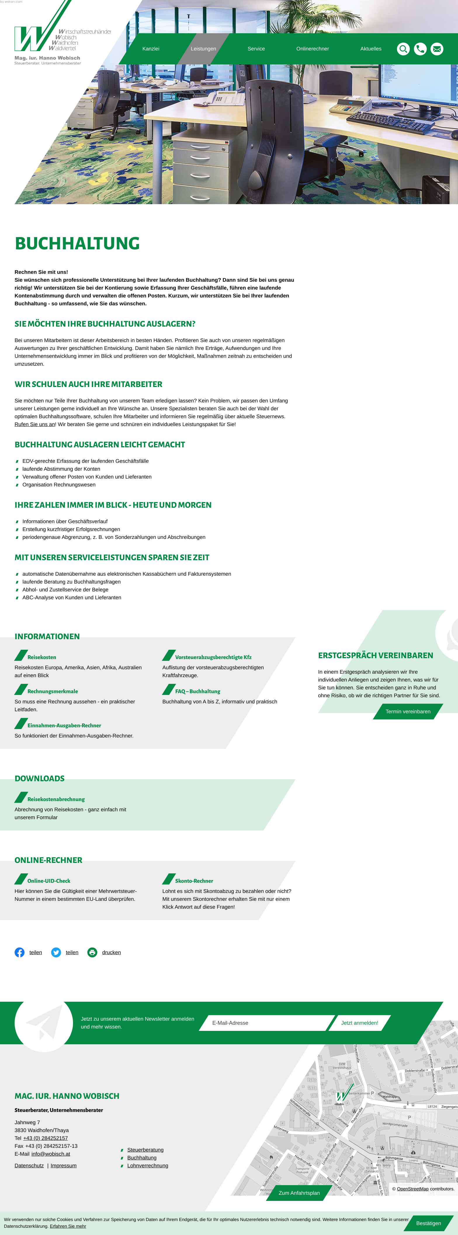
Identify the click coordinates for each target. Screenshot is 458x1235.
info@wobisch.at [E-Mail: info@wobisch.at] (51, 1154)
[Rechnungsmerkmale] (81, 698)
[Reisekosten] (81, 664)
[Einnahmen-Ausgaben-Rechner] (81, 728)
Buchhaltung (142, 1158)
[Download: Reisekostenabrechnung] (81, 808)
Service (256, 48)
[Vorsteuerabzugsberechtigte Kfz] (229, 664)
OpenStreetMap (412, 1189)
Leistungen (203, 48)
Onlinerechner (312, 48)
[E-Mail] (267, 1023)
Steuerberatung (145, 1150)
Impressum (64, 1166)
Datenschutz (29, 1166)
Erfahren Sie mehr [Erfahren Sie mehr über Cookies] (68, 1226)
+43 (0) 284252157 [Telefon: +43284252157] (45, 1138)
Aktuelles (370, 48)
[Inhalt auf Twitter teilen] (69, 952)
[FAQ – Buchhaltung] (229, 694)
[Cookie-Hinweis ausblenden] (429, 1223)
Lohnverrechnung (147, 1166)
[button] (420, 48)
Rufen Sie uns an (35, 424)
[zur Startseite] (63, 32)
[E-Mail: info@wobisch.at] (437, 48)
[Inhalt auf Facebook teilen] (33, 952)
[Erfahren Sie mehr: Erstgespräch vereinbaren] (408, 711)
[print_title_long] (108, 952)
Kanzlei (151, 48)
